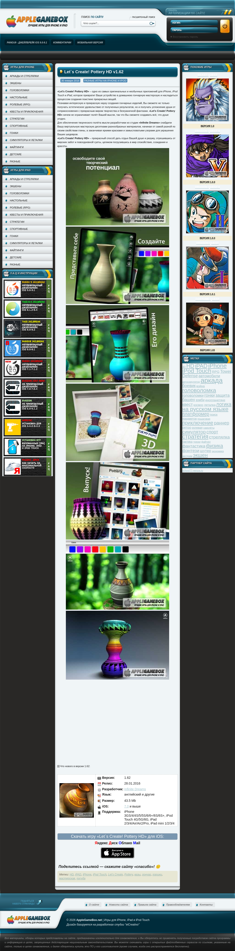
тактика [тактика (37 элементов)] (187, 441)
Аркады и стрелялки (24, 76)
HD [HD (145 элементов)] (190, 366)
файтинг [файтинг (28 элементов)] (206, 441)
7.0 (126, 806)
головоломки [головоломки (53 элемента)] (193, 395)
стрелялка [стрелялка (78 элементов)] (219, 437)
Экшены (15, 83)
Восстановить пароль (185, 36)
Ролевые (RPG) (20, 104)
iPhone (87, 874)
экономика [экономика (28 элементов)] (218, 451)
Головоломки (19, 90)
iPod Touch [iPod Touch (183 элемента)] (196, 371)
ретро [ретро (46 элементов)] (186, 427)
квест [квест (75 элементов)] (187, 404)
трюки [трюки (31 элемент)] (197, 441)
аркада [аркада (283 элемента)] (212, 380)
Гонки (14, 133)
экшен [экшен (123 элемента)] (200, 455)
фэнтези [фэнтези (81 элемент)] (190, 450)
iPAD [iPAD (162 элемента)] (201, 366)
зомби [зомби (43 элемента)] (200, 400)
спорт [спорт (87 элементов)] (212, 431)
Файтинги (17, 147)
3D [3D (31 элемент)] (184, 366)
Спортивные (19, 125)
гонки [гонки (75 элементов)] (209, 395)
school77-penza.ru (192, 470)
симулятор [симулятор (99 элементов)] (194, 431)
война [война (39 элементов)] (200, 386)
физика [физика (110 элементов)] (214, 446)
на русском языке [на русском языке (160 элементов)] (205, 409)
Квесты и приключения (26, 111)
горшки (157, 874)
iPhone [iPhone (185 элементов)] (217, 366)
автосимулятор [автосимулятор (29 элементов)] (191, 381)
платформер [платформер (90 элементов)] (195, 413)
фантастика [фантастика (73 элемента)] (193, 446)
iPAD (78, 874)
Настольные (19, 97)
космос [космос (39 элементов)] (198, 405)
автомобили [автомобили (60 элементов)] (209, 376)
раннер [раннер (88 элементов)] (221, 422)
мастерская (67, 878)
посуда (81, 878)
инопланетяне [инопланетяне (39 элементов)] (215, 400)
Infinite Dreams (135, 789)
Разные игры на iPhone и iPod (105, 80)
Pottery (128, 874)
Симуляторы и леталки (26, 140)
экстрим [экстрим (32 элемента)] (187, 455)
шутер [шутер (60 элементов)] (205, 451)
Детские (16, 154)
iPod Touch (100, 874)
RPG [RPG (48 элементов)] (216, 372)
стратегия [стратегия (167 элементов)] (195, 436)
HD (72, 874)
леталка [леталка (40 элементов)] (209, 405)
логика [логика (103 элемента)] (223, 404)
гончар (146, 874)
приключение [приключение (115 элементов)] (197, 423)
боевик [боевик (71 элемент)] (189, 385)
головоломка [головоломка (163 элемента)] (199, 390)
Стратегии (17, 118)
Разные (15, 161)
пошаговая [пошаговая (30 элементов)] (203, 418)
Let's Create (115, 874)
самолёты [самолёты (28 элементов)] (209, 427)
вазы (137, 874)
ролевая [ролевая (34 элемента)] (197, 427)
